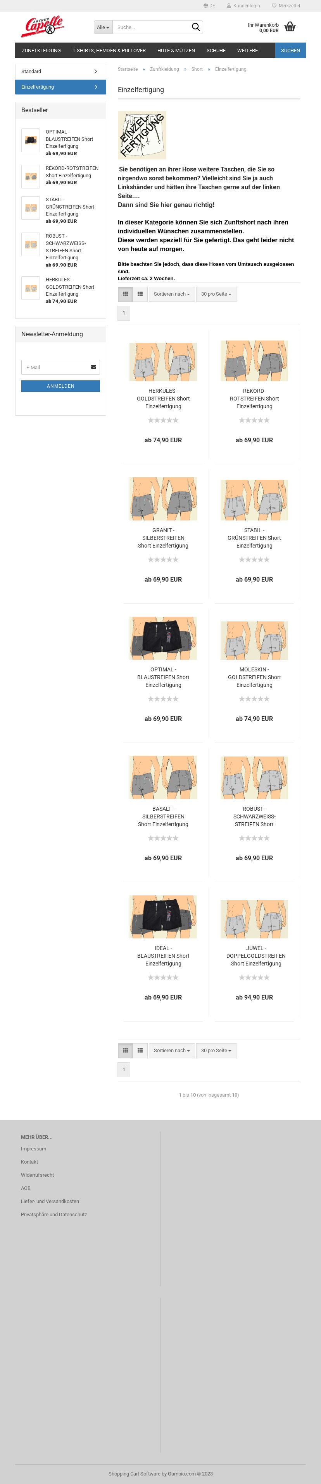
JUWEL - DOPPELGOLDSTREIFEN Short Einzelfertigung (256, 956)
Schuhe (216, 50)
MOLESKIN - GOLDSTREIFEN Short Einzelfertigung (254, 677)
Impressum (33, 1149)
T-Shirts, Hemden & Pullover (109, 50)
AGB (26, 1188)
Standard (31, 71)
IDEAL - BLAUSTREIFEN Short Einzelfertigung (163, 956)
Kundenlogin (243, 6)
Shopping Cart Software (134, 1474)
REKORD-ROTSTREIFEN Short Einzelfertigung (254, 398)
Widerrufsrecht (37, 1175)
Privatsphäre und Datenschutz (54, 1214)
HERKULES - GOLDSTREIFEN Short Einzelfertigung (163, 398)
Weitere (247, 50)
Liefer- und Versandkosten (50, 1201)
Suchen (290, 50)
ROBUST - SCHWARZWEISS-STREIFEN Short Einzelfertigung (254, 817)
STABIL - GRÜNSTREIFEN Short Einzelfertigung (254, 538)
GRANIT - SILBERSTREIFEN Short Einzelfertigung (163, 538)
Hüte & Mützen (176, 50)
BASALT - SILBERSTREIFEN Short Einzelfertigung (163, 816)
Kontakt (29, 1162)
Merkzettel (286, 6)
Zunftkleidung (41, 50)
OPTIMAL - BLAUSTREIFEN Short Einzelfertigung (163, 677)
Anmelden (61, 386)
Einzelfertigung (37, 87)
